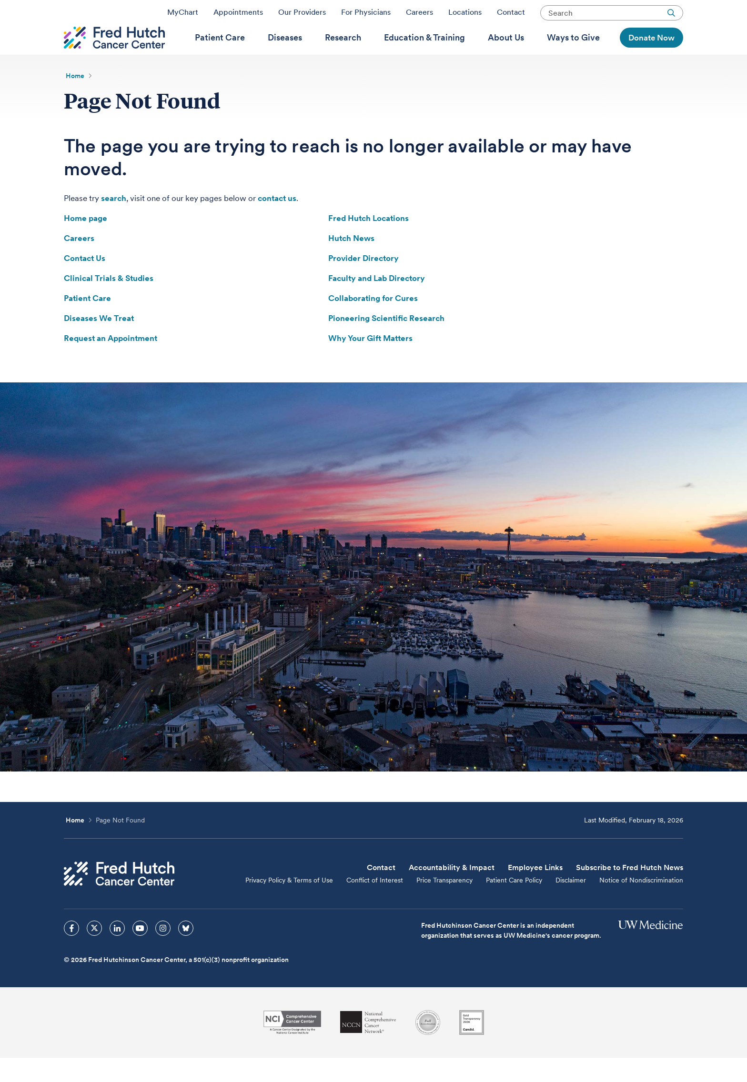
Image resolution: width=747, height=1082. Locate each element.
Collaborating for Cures (373, 322)
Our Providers (302, 15)
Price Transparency (444, 904)
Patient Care (87, 322)
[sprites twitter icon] (94, 952)
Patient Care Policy (514, 904)
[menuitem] (220, 53)
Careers (419, 15)
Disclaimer (570, 904)
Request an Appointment (110, 362)
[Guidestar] (471, 1046)
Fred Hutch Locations (368, 242)
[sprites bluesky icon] (185, 952)
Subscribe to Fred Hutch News (629, 891)
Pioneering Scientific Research (386, 342)
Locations (465, 15)
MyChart (182, 15)
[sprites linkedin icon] (117, 952)
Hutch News (351, 262)
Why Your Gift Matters (370, 362)
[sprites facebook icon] (71, 952)
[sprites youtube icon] (140, 952)
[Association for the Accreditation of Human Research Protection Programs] (427, 1046)
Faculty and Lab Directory (376, 302)
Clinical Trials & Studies (108, 302)
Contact (511, 15)
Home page (85, 242)
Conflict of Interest (374, 904)
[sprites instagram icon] (163, 952)
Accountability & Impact (452, 891)
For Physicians (366, 15)
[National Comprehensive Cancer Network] (368, 1046)
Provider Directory (363, 282)
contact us (277, 222)
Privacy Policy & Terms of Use (289, 904)
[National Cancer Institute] (292, 1046)
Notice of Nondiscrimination (641, 904)
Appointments (238, 15)
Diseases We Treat (99, 342)
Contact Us (84, 282)
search (113, 222)
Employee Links (535, 891)
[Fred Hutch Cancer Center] (119, 898)
